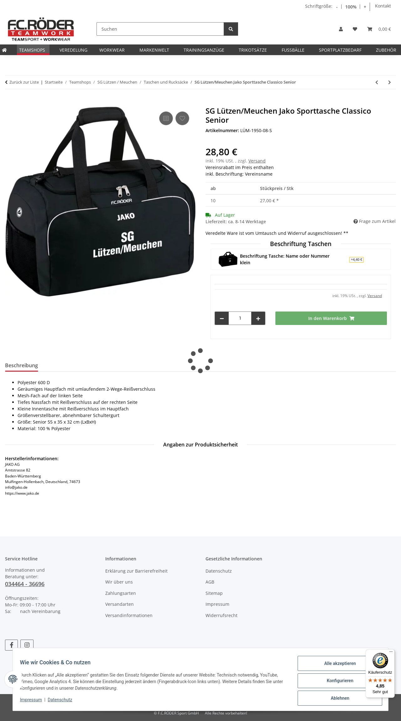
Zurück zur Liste (24, 82)
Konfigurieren (337, 682)
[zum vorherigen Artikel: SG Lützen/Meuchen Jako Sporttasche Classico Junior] (376, 82)
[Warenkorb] (379, 29)
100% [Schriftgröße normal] (351, 7)
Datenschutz (63, 701)
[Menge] (240, 318)
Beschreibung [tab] (21, 365)
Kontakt (383, 6)
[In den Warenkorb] (10, 103)
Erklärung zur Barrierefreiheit (136, 571)
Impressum (34, 701)
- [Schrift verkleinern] (337, 7)
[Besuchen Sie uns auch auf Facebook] (11, 645)
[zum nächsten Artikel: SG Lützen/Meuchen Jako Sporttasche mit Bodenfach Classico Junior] (389, 82)
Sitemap (214, 593)
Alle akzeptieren (337, 666)
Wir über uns (119, 582)
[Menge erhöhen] (258, 318)
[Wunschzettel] (355, 29)
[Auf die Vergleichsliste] (166, 118)
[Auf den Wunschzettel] (182, 118)
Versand (257, 161)
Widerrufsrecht (221, 615)
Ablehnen (337, 698)
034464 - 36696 (24, 584)
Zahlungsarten (120, 593)
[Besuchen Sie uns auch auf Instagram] (26, 645)
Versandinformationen (129, 615)
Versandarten (119, 604)
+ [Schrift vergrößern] (365, 7)
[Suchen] (160, 29)
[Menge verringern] (222, 318)
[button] (341, 29)
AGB (210, 582)
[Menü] (391, 653)
